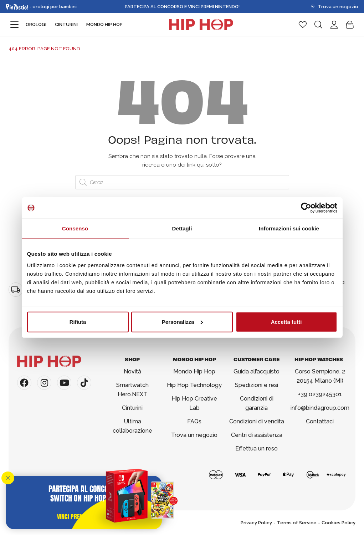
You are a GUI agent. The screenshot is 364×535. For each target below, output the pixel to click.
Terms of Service (297, 522)
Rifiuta (78, 322)
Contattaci (320, 421)
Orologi (36, 24)
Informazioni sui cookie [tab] (289, 228)
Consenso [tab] (75, 228)
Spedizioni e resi (256, 385)
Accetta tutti (286, 322)
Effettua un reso (256, 448)
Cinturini (66, 24)
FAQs (194, 421)
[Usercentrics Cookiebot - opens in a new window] (306, 208)
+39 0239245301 (320, 394)
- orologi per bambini (41, 7)
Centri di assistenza (256, 435)
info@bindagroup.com (320, 407)
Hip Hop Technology (194, 385)
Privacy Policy (256, 522)
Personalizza (182, 322)
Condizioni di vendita (256, 421)
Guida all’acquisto (257, 371)
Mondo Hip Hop (104, 24)
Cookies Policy (338, 522)
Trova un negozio (334, 6)
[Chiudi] (7, 478)
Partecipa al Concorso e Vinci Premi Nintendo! (182, 6)
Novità (132, 371)
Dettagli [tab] (182, 228)
